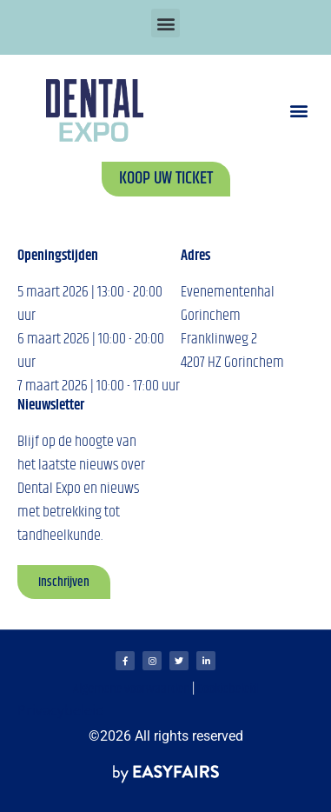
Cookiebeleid (227, 689)
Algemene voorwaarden (131, 689)
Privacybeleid (60, 710)
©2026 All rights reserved (166, 736)
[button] (165, 23)
